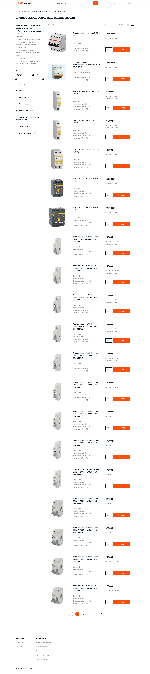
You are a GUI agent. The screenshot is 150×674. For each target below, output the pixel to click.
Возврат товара (41, 659)
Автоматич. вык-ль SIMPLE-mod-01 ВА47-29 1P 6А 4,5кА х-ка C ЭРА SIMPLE (86, 239)
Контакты (19, 647)
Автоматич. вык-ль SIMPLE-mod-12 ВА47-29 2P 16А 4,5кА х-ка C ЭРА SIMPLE (86, 501)
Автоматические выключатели (29, 31)
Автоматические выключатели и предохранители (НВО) (48, 11)
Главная (18, 11)
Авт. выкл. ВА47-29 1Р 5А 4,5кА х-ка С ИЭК (86, 121)
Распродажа (23, 84)
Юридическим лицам (43, 642)
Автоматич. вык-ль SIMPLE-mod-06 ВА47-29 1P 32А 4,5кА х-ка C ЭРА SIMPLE (86, 384)
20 (116, 25)
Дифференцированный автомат (29, 39)
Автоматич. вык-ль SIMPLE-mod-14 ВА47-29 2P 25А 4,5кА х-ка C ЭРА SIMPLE (86, 559)
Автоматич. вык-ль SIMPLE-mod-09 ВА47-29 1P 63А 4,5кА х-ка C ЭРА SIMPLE (86, 471)
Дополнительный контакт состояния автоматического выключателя (26, 44)
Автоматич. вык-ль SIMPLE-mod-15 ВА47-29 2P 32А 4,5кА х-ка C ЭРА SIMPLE (86, 588)
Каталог (26, 11)
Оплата (38, 651)
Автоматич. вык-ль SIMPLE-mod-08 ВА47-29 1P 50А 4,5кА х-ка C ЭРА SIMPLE (86, 442)
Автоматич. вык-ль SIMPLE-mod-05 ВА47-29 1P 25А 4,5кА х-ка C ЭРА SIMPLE (86, 355)
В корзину (121, 49)
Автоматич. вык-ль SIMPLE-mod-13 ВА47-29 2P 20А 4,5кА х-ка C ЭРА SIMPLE (86, 530)
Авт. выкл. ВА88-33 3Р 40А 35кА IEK (85, 209)
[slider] (16, 79)
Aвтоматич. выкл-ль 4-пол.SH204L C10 (86, 34)
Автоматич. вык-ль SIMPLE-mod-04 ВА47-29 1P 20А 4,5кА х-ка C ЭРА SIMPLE (86, 326)
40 (119, 25)
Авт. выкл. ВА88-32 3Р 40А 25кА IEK (85, 180)
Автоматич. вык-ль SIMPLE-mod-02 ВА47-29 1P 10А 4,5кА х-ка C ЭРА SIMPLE (86, 268)
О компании (20, 642)
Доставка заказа (42, 647)
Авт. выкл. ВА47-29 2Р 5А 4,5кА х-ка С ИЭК (86, 150)
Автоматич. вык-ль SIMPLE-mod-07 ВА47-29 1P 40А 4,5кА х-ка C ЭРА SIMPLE (86, 413)
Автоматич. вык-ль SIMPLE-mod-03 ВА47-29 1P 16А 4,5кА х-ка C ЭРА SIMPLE (86, 297)
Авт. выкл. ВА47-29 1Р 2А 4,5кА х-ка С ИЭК (86, 92)
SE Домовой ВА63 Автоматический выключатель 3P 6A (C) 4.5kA (86, 64)
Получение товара (42, 655)
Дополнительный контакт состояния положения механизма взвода (28, 52)
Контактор (21, 58)
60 (122, 25)
